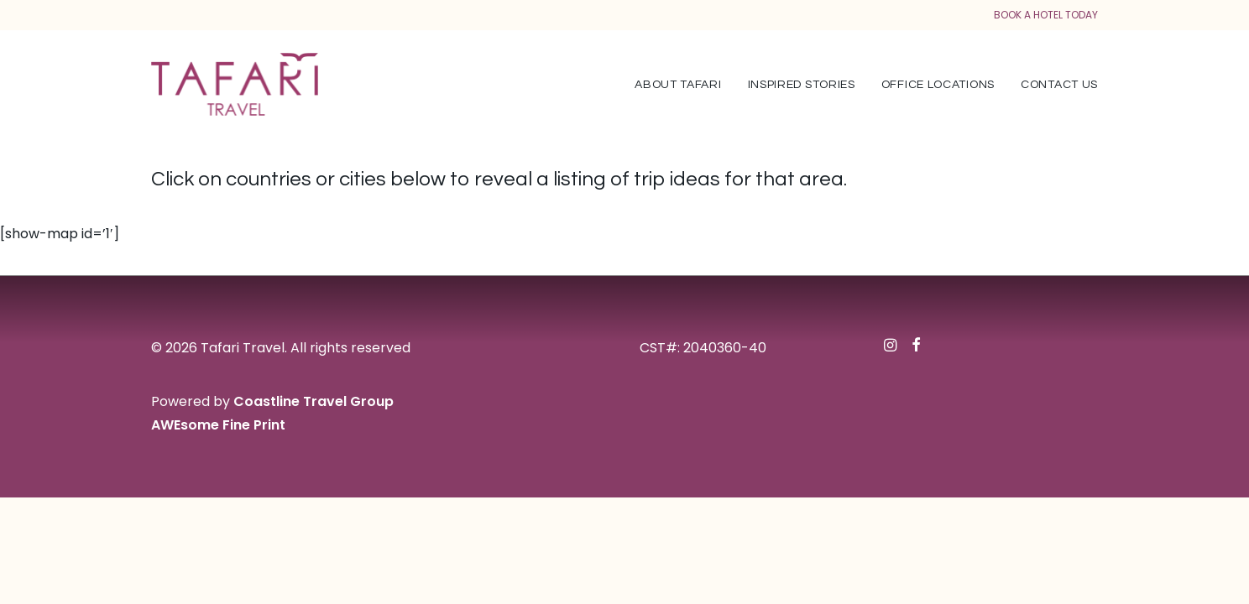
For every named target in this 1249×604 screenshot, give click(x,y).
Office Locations (938, 85)
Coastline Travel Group (313, 401)
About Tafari (678, 85)
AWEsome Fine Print (218, 425)
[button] (890, 347)
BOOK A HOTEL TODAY (1046, 15)
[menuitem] (684, 84)
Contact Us (1059, 85)
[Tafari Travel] (234, 84)
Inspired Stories (801, 85)
